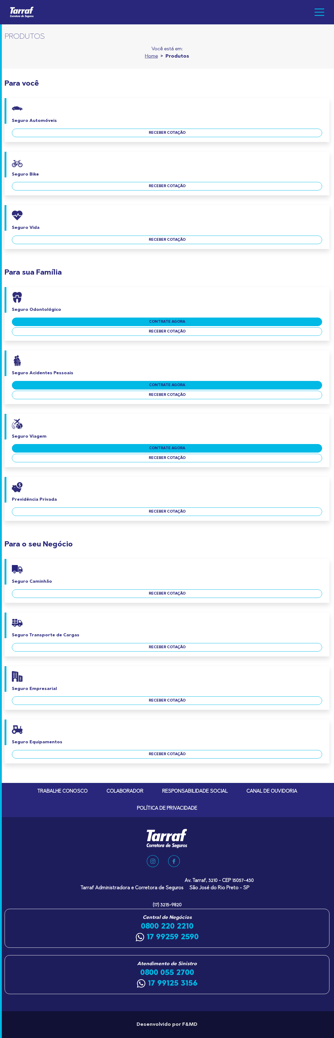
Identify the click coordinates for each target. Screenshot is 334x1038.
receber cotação (167, 133)
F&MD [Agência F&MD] (189, 1024)
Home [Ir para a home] (151, 56)
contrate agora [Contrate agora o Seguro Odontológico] (167, 322)
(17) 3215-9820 (167, 905)
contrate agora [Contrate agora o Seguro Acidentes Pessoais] (167, 385)
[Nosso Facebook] (174, 861)
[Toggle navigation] (319, 12)
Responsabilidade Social (195, 791)
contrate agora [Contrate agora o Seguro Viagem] (167, 448)
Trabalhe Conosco (62, 791)
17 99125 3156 (167, 983)
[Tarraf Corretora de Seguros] (24, 12)
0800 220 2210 (167, 926)
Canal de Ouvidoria (271, 791)
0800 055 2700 (167, 973)
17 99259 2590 (167, 937)
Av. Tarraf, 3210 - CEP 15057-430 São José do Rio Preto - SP (219, 884)
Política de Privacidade (167, 808)
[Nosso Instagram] (153, 861)
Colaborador (124, 791)
